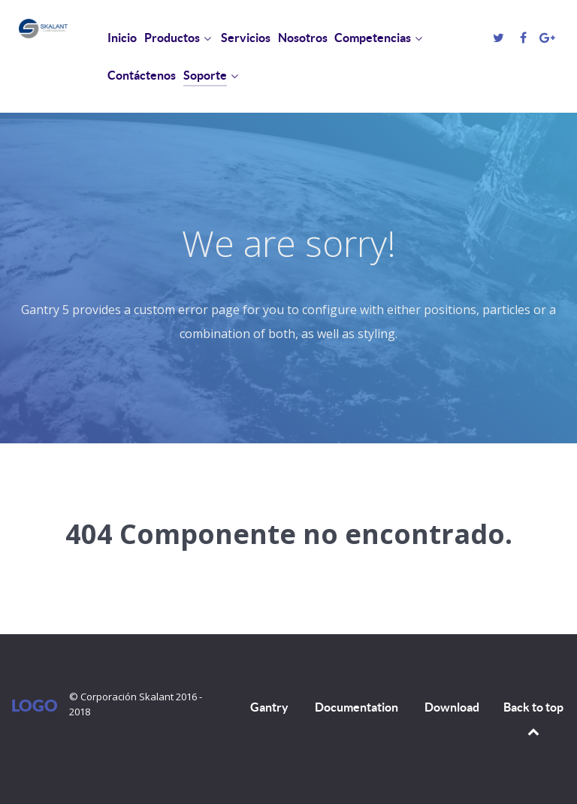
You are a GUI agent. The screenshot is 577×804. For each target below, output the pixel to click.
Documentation (356, 707)
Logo (34, 705)
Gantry (269, 707)
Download (451, 707)
